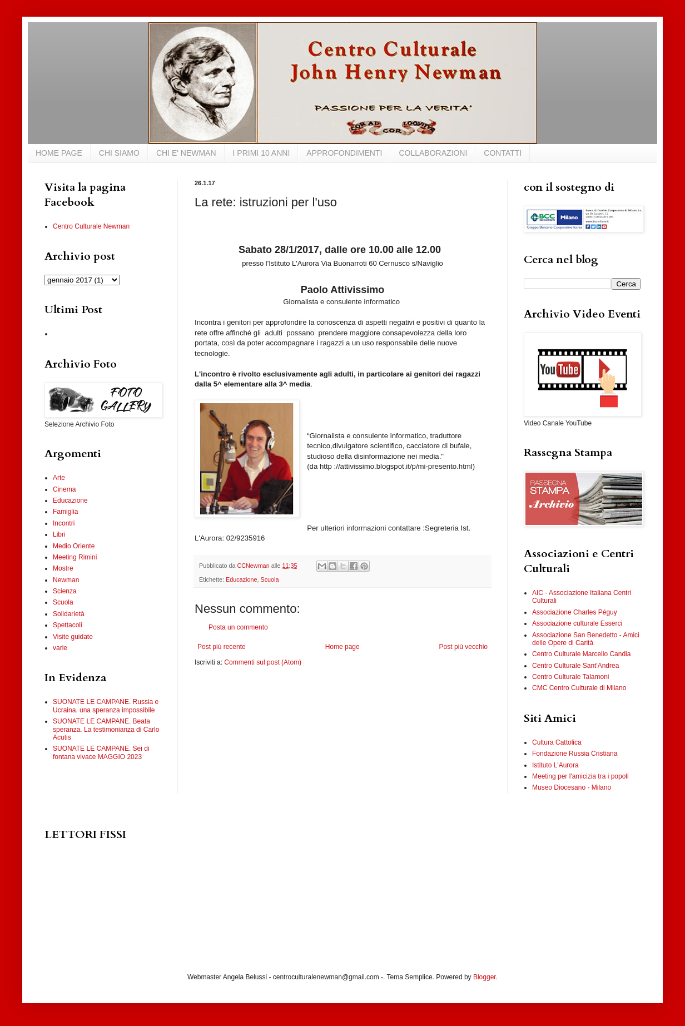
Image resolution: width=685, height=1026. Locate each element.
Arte (59, 478)
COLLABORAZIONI (433, 152)
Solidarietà (69, 614)
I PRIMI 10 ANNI (261, 152)
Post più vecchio (463, 647)
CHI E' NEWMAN (186, 152)
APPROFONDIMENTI (344, 152)
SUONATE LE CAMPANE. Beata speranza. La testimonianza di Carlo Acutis (106, 729)
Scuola (269, 579)
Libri (59, 534)
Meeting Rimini (75, 557)
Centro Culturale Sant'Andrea (575, 666)
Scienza (65, 591)
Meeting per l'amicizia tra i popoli (580, 776)
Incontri (64, 523)
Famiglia (65, 512)
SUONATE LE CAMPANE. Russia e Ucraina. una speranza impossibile (105, 705)
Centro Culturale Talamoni (570, 677)
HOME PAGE (59, 152)
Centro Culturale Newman (91, 226)
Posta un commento (238, 627)
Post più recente (221, 647)
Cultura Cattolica (557, 742)
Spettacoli (67, 625)
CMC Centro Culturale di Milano (579, 688)
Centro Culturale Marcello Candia (581, 654)
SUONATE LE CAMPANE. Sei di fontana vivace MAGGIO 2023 (101, 752)
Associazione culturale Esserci (577, 623)
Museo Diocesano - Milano (571, 787)
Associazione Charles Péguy (574, 612)
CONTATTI (503, 152)
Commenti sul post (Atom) (262, 662)
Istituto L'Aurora (555, 765)
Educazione (241, 579)
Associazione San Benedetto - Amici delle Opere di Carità (585, 639)
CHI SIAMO (119, 152)
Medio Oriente (74, 546)
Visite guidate (73, 637)
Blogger (484, 977)
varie (60, 648)
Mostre (63, 568)
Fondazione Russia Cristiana (574, 753)
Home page (342, 647)
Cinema (64, 489)
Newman (66, 580)
